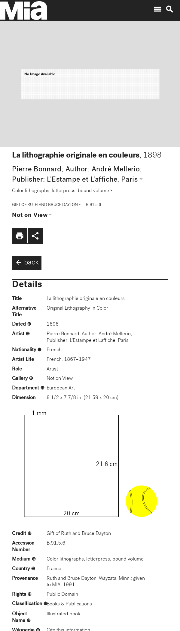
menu (157, 9)
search (169, 9)
